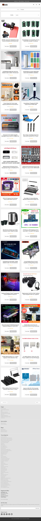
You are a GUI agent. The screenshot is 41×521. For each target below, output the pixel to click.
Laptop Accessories (4, 467)
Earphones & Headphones (5, 450)
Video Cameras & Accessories (6, 441)
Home (18, 9)
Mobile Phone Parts (4, 480)
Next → (37, 402)
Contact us (16, 1)
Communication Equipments (6, 482)
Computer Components (5, 459)
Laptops (2, 466)
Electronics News (4, 432)
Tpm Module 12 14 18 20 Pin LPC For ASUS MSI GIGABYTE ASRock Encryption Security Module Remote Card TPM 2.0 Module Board (30, 41)
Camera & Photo (4, 437)
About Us (2, 415)
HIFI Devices (3, 445)
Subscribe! (37, 509)
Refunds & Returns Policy (5, 414)
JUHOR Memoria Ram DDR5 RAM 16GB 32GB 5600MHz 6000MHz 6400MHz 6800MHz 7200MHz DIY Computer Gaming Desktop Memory (30, 73)
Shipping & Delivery (4, 416)
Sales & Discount (4, 431)
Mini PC (2, 474)
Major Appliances (4, 486)
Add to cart (13, 46)
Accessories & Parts (4, 452)
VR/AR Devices (3, 454)
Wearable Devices (4, 453)
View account (27, 1)
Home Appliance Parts (5, 488)
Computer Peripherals (5, 460)
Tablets (2, 462)
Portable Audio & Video (5, 442)
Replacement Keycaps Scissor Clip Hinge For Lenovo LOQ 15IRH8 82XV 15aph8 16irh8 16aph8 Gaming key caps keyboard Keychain (30, 168)
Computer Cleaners (4, 461)
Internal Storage (4, 470)
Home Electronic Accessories (6, 451)
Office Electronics (4, 458)
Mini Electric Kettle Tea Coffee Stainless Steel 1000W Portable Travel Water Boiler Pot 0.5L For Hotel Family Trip (10, 231)
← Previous (4, 402)
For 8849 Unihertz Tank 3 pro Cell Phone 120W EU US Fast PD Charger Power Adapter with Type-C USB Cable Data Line (30, 358)
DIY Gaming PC (3, 476)
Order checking (21, 1)
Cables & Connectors (4, 473)
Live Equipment (3, 446)
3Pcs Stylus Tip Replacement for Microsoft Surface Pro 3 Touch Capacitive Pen (31, 136)
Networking (3, 472)
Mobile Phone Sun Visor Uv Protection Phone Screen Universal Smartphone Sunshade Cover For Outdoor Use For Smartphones (30, 326)
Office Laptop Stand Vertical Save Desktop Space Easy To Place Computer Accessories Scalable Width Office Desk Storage (10, 389)
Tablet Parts (3, 464)
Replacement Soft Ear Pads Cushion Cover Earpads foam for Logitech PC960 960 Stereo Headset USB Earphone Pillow (30, 295)
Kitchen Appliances (4, 483)
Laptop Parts (3, 468)
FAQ (1, 411)
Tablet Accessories (4, 465)
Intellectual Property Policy (6, 417)
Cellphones (3, 477)
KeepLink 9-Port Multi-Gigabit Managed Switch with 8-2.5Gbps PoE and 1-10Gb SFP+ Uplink (10, 136)
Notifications (3, 430)
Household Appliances (5, 484)
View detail (7, 46)
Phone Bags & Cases (4, 481)
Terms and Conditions (5, 410)
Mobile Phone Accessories (5, 478)
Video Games (3, 449)
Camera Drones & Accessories (6, 438)
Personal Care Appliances (5, 485)
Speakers (2, 444)
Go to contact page (4, 500)
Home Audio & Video (4, 443)
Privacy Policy (3, 409)
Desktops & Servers (4, 475)
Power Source (3, 457)
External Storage (4, 469)
